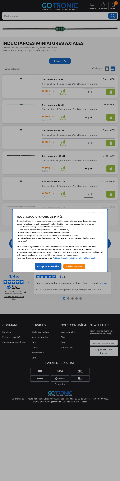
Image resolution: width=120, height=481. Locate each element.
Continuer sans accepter (92, 212)
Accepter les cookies (48, 266)
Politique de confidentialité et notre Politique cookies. (75, 258)
